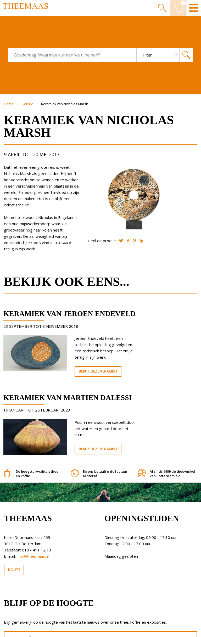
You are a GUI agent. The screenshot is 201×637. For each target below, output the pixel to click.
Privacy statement (22, 630)
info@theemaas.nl (33, 505)
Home (9, 104)
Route (14, 518)
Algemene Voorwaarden (27, 626)
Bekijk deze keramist (75, 394)
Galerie (27, 104)
